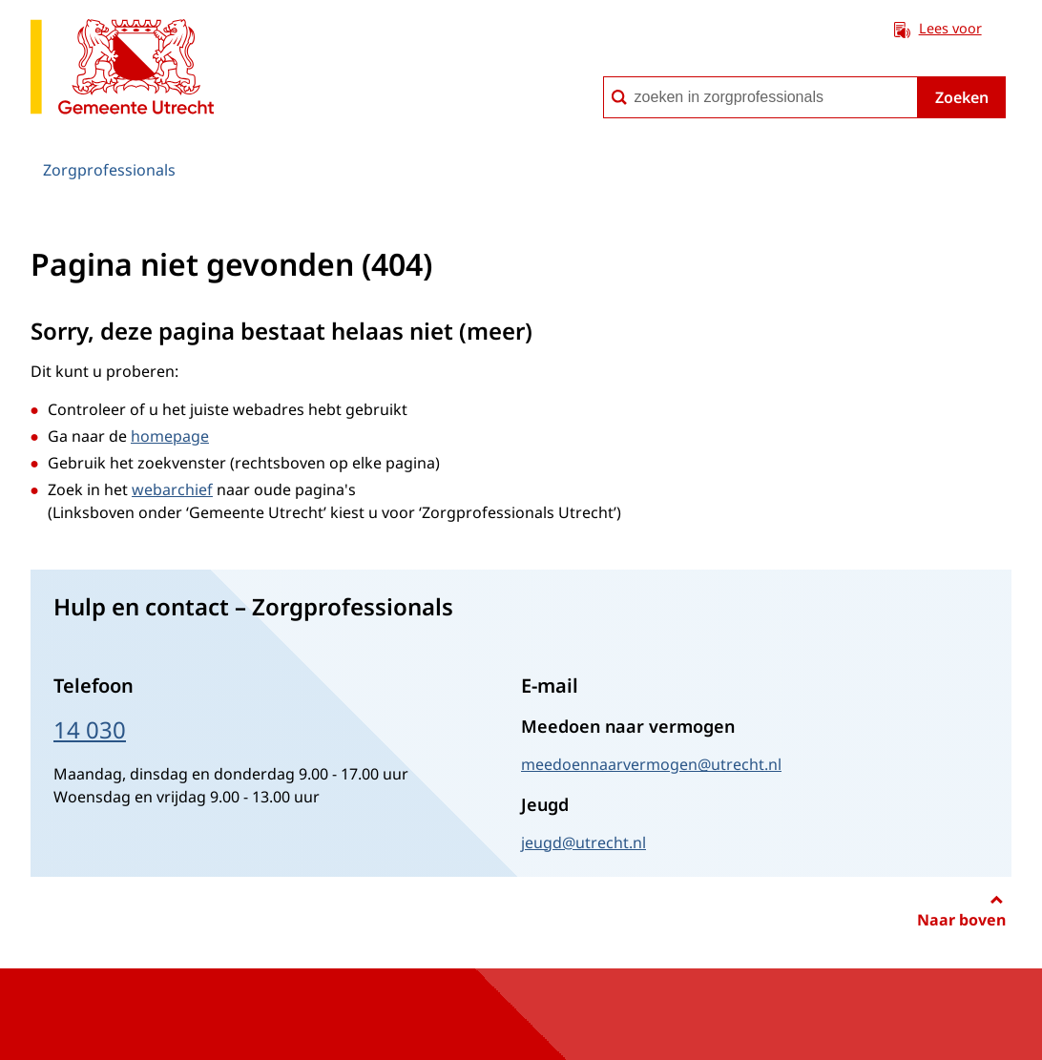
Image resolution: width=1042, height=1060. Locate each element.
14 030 (89, 729)
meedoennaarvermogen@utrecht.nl (651, 764)
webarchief (172, 489)
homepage (170, 436)
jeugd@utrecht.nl (583, 842)
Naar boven (961, 919)
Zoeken (962, 97)
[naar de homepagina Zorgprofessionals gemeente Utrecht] (122, 70)
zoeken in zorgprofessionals (602, 75)
